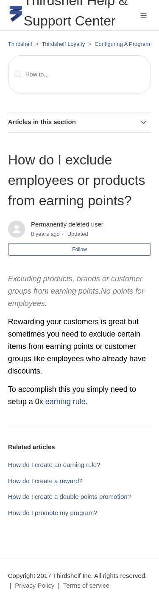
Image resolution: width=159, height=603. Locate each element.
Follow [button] (79, 249)
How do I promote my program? (53, 512)
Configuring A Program (122, 44)
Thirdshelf (20, 44)
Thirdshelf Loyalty (63, 44)
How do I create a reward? (45, 480)
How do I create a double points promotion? (69, 496)
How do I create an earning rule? (54, 464)
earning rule (65, 401)
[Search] (79, 74)
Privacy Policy (34, 585)
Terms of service (86, 585)
